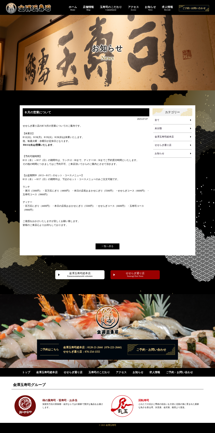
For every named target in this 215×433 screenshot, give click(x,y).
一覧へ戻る (107, 246)
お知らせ (150, 8)
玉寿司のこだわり (111, 8)
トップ (26, 372)
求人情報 (167, 8)
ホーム (73, 8)
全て (157, 120)
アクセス (133, 8)
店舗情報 (88, 8)
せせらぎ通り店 (163, 145)
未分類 (158, 128)
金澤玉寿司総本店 (164, 137)
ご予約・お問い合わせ (179, 372)
